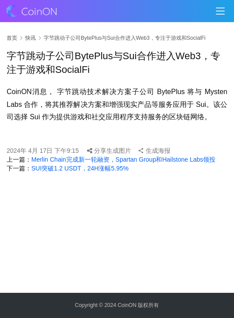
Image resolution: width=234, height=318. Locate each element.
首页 (12, 38)
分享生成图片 (109, 150)
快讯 (30, 38)
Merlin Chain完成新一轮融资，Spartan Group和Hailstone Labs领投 (123, 159)
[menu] (220, 11)
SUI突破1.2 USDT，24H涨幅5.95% (79, 168)
